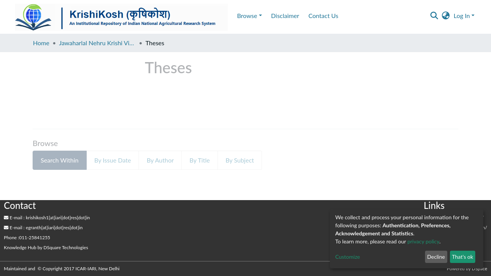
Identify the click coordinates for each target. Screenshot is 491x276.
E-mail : (14, 217)
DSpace (479, 268)
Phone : (11, 237)
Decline (436, 256)
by (46, 247)
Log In (462, 15)
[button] (446, 15)
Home (41, 42)
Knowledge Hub (20, 247)
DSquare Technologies (65, 247)
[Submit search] (434, 16)
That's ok (462, 256)
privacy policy (423, 241)
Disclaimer (285, 15)
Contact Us (323, 15)
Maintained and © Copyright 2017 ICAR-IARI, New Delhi (62, 268)
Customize (347, 256)
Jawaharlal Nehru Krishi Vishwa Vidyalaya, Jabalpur (97, 42)
